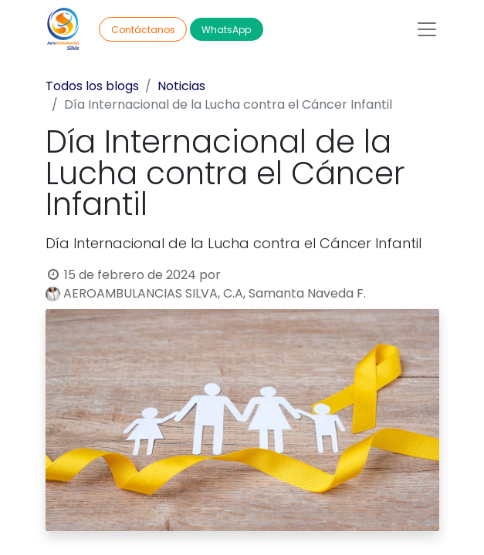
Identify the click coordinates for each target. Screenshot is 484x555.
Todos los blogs (92, 86)
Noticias (181, 86)
